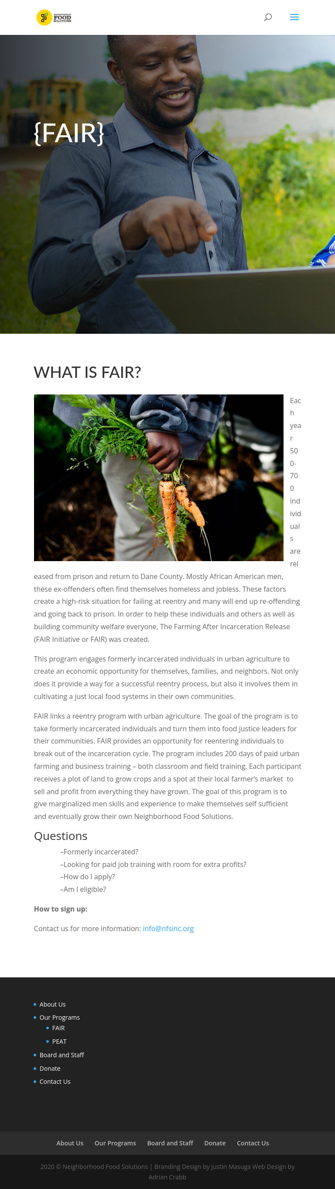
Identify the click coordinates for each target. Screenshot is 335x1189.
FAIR (58, 1028)
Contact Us (55, 1081)
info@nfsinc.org (168, 928)
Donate (50, 1068)
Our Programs (60, 1017)
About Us (53, 1004)
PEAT (59, 1041)
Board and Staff (62, 1055)
